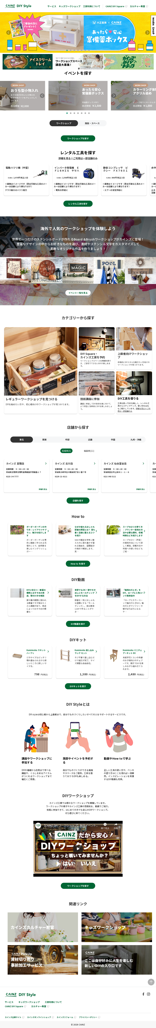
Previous (8, 32)
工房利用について (91, 6)
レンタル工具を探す (78, 203)
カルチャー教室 (137, 6)
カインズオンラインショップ (39, 1017)
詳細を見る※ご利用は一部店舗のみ (78, 158)
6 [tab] (85, 50)
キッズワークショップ (69, 6)
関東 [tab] (44, 439)
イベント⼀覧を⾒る (78, 292)
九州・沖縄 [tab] (135, 439)
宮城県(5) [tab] (66, 450)
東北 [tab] (21, 439)
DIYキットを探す (78, 686)
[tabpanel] (78, 32)
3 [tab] (74, 50)
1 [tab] (67, 50)
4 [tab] (78, 50)
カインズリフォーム (65, 1017)
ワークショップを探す (78, 138)
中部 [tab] (66, 439)
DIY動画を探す (78, 623)
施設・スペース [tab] (92, 123)
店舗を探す (78, 500)
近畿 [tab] (89, 439)
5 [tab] (81, 50)
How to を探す (78, 563)
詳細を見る (43, 489)
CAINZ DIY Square (115, 6)
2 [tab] (70, 50)
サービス (52, 6)
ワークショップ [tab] (63, 123)
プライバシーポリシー (88, 1017)
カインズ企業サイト (13, 1017)
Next (147, 32)
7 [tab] (89, 50)
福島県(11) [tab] (89, 450)
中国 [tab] (112, 439)
